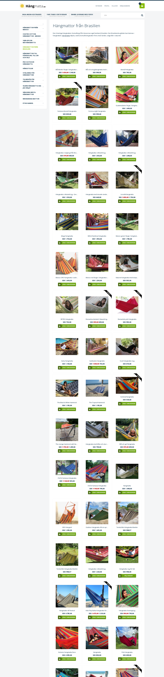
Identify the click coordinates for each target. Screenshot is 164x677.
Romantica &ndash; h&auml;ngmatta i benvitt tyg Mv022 (97, 319)
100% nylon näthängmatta (29, 41)
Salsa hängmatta (67, 361)
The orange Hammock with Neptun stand (67, 444)
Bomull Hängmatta (127, 70)
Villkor (115, 6)
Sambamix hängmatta (97, 361)
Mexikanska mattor (31, 99)
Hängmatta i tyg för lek (127, 569)
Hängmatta (127, 486)
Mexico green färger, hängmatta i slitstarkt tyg (127, 236)
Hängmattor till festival (67, 610)
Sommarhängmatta (127, 397)
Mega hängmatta (67, 236)
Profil (106, 6)
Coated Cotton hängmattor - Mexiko (32, 35)
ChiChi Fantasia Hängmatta (67, 478)
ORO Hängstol (67, 527)
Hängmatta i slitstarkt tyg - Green (67, 194)
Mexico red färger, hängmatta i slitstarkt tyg (97, 278)
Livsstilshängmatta (127, 194)
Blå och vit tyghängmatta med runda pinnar (97, 70)
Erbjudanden (125, 6)
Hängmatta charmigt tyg (127, 610)
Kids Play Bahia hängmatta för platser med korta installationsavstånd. (97, 610)
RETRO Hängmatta (67, 319)
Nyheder (99, 6)
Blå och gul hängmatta (127, 444)
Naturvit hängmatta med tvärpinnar (127, 278)
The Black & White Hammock (67, 402)
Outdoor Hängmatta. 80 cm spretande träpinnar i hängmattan (97, 527)
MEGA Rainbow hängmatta (97, 236)
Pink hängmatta (127, 652)
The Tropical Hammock (97, 402)
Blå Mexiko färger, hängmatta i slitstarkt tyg (67, 70)
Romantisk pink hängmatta (127, 319)
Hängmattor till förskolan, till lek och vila (30, 55)
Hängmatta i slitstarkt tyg (96, 153)
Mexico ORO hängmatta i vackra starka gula (67, 278)
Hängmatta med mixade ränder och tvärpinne (97, 194)
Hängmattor (66, 36)
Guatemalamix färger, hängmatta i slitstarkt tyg (127, 105)
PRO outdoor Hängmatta (28, 63)
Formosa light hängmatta (97, 111)
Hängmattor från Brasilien (30, 48)
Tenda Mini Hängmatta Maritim (127, 527)
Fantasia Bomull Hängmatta (67, 111)
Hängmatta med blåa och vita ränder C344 (97, 444)
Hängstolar (28, 68)
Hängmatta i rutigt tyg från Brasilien (67, 153)
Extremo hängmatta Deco (67, 652)
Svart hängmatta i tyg (127, 361)
